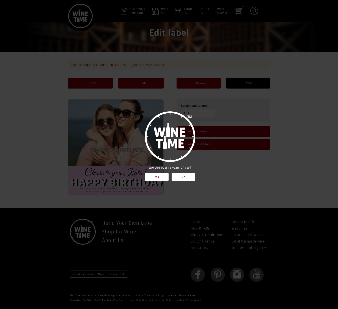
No (183, 177)
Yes (157, 177)
